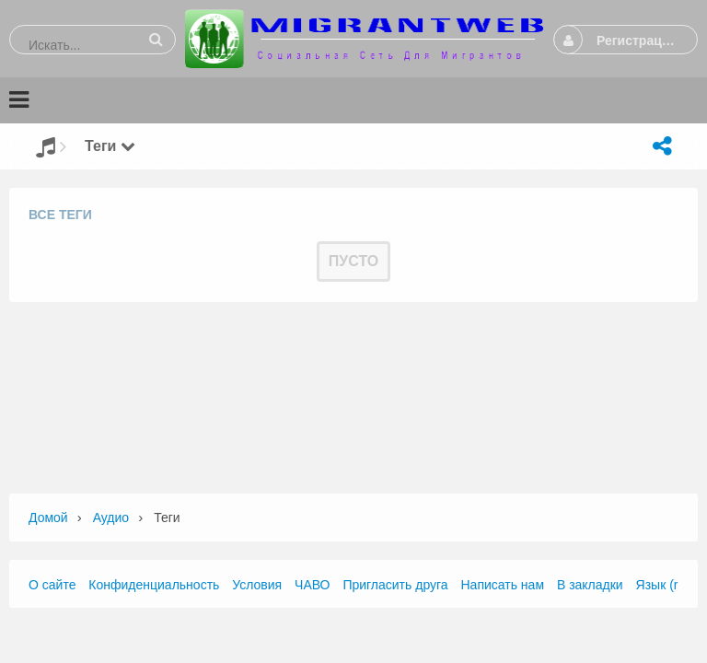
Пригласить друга (394, 584)
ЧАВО (312, 584)
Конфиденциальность (153, 584)
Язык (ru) (663, 584)
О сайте (52, 584)
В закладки (590, 584)
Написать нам (503, 584)
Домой (48, 517)
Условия (257, 584)
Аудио (111, 517)
